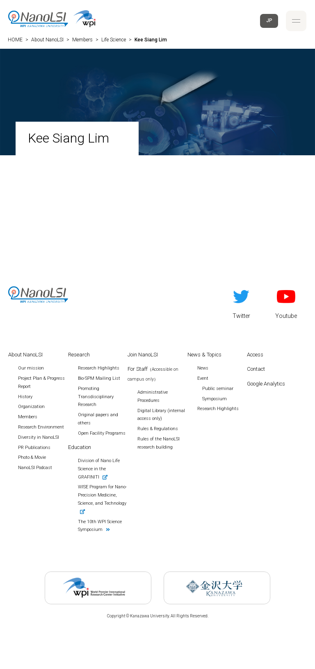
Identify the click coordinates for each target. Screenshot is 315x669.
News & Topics (204, 355)
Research (79, 355)
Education (79, 447)
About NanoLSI (25, 355)
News (202, 368)
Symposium (214, 398)
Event (202, 378)
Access (255, 355)
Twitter (241, 302)
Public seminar (217, 388)
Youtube (286, 302)
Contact (256, 369)
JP (269, 20)
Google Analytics (266, 384)
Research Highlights (218, 408)
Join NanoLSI (143, 355)
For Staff (153, 373)
